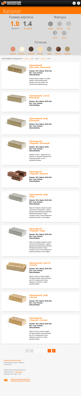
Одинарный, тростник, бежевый (39, 66)
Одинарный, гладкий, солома (38, 319)
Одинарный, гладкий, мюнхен (38, 172)
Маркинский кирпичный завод (12, 360)
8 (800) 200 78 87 (9, 374)
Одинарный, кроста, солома (40, 264)
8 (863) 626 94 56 (9, 372)
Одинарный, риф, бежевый (38, 119)
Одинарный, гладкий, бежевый (39, 142)
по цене (28, 58)
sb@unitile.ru (18, 372)
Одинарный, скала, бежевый (39, 96)
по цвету (45, 58)
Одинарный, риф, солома (38, 296)
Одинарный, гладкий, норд (37, 229)
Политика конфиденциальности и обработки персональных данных (20, 380)
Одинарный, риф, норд (38, 195)
